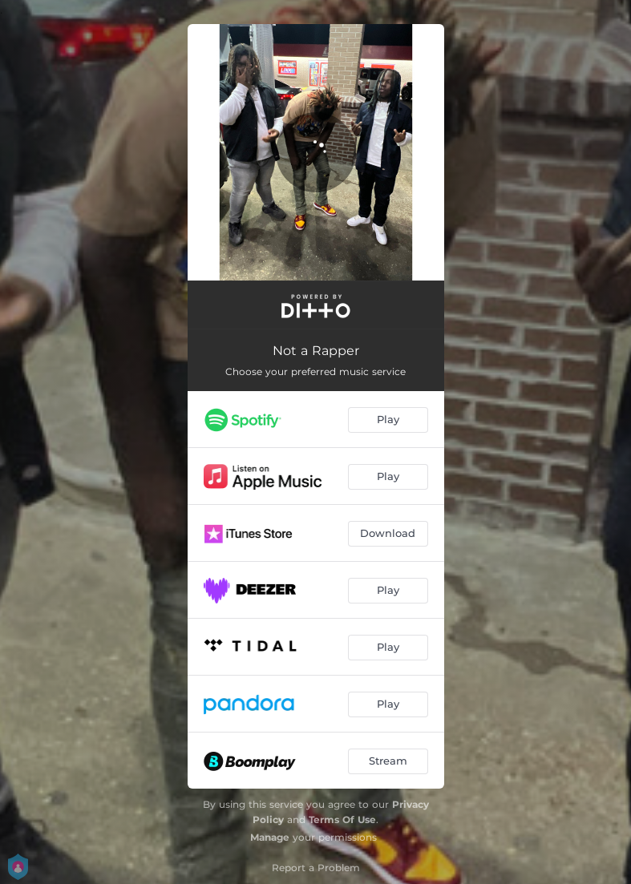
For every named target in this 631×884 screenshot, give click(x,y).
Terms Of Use (342, 819)
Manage (269, 837)
